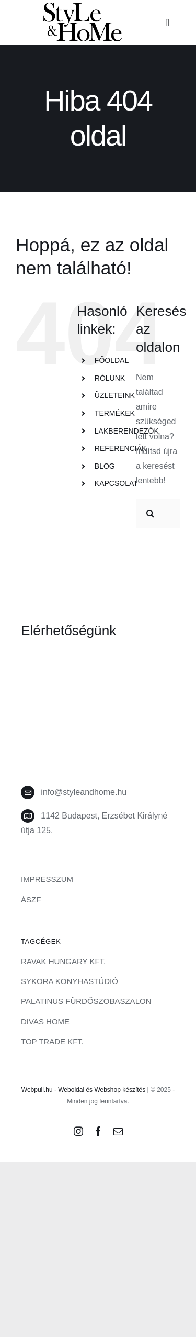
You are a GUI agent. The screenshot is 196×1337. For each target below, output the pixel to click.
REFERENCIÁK (121, 448)
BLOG (105, 466)
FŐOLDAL (112, 360)
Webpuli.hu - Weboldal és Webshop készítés (83, 1089)
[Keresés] (150, 513)
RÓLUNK (110, 378)
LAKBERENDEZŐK (127, 431)
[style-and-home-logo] (82, 6)
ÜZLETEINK (115, 395)
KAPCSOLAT (116, 483)
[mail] (118, 1131)
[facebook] (98, 1131)
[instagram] (78, 1131)
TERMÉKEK (115, 413)
